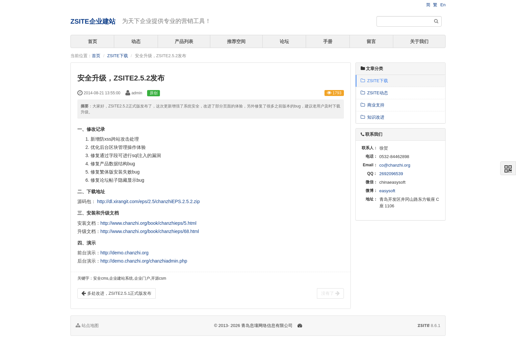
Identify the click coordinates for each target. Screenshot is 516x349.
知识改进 (372, 117)
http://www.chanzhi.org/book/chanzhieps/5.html (148, 223)
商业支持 (372, 105)
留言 (371, 41)
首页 (92, 41)
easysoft (387, 190)
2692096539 (391, 173)
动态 (136, 41)
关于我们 (419, 41)
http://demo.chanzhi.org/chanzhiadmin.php (143, 261)
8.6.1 (429, 326)
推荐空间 (236, 41)
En (443, 4)
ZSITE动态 (374, 92)
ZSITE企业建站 (93, 21)
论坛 (284, 41)
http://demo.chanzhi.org (124, 252)
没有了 (330, 293)
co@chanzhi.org (394, 165)
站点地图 (87, 325)
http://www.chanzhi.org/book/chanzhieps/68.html (149, 231)
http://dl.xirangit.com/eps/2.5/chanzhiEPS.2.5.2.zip (148, 201)
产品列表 (184, 41)
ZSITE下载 (117, 55)
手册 (327, 41)
